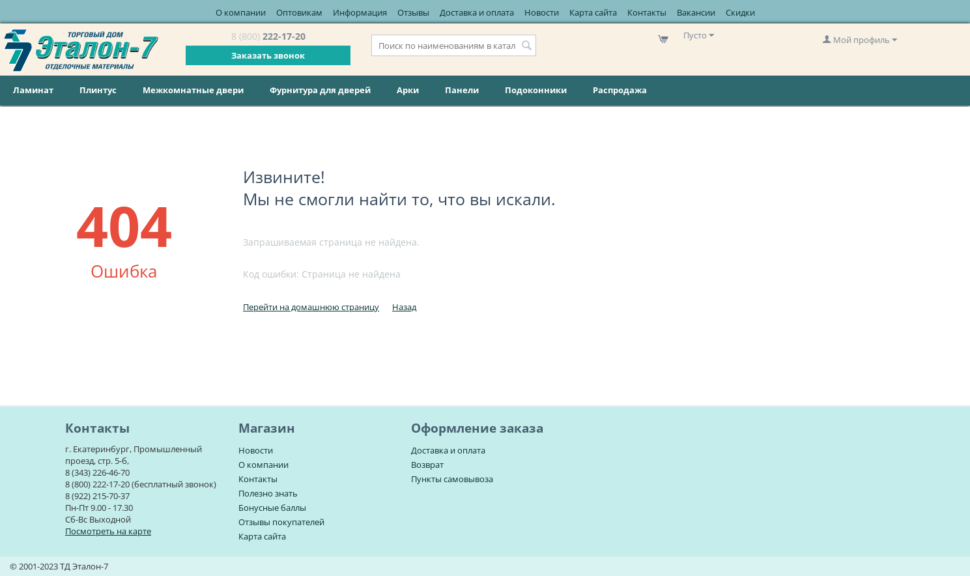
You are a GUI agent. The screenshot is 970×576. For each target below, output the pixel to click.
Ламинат (33, 90)
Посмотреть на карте (108, 531)
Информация (360, 12)
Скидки (740, 12)
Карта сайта (593, 12)
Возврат (427, 464)
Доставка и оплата (477, 12)
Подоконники (536, 90)
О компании (241, 12)
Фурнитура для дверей (320, 90)
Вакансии (696, 12)
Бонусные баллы (272, 507)
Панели (462, 90)
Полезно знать (268, 493)
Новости (541, 12)
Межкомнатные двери (193, 90)
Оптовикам (299, 12)
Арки (408, 90)
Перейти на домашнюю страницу (311, 307)
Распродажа (620, 90)
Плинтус (98, 90)
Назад (404, 307)
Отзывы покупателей (281, 522)
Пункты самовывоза (452, 479)
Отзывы (413, 12)
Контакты (646, 12)
